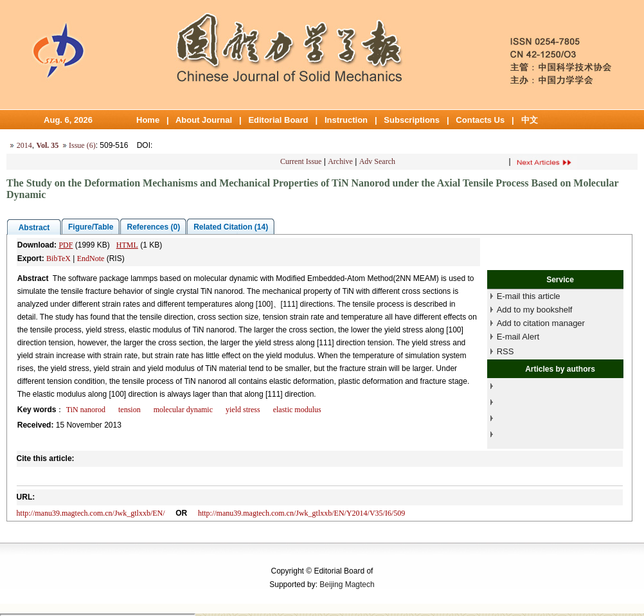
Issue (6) (82, 145)
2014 (24, 145)
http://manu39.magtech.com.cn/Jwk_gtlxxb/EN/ (91, 513)
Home (147, 120)
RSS (505, 351)
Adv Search (377, 161)
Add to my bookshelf (535, 309)
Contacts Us (480, 120)
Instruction (346, 120)
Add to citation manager (541, 323)
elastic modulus (297, 409)
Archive (340, 161)
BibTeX (58, 258)
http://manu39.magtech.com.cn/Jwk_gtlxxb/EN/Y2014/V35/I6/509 (301, 513)
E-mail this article (528, 296)
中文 (529, 120)
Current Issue (300, 161)
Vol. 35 (47, 145)
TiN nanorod (85, 409)
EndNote (91, 258)
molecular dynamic (183, 409)
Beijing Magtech (346, 584)
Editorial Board (278, 120)
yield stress (243, 409)
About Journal (203, 120)
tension (129, 409)
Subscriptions (412, 120)
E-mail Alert (518, 336)
